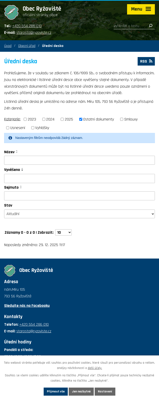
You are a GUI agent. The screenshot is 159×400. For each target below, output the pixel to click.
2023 (32, 119)
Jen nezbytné (81, 391)
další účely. (95, 368)
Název (9, 152)
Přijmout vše (56, 391)
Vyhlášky (42, 127)
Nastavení (105, 391)
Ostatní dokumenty (98, 119)
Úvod (7, 45)
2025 (69, 119)
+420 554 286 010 (27, 26)
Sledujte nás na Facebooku (27, 305)
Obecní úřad (26, 45)
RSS (146, 61)
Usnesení (17, 127)
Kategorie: (12, 119)
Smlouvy (131, 119)
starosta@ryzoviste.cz (33, 32)
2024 (50, 119)
